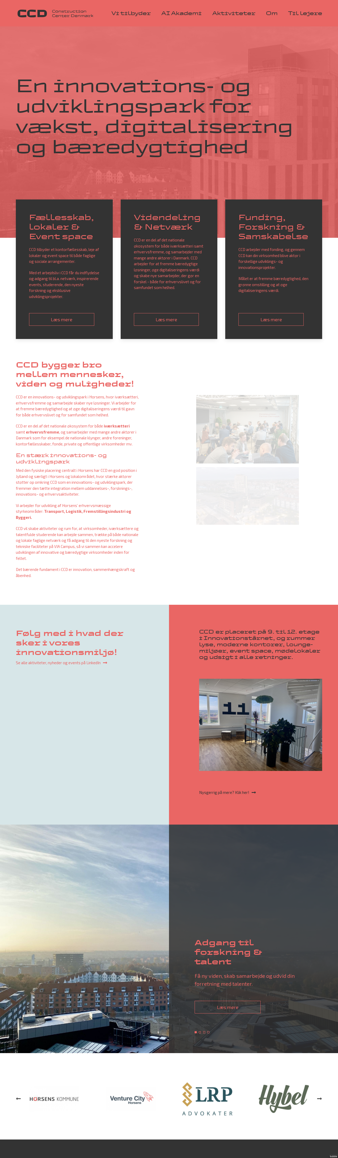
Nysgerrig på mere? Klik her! (224, 792)
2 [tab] (200, 1032)
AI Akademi (181, 13)
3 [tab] (204, 1032)
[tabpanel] (169, 939)
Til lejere (305, 13)
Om (272, 13)
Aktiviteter (233, 13)
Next (319, 1122)
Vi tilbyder (131, 13)
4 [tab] (208, 1032)
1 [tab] (196, 1032)
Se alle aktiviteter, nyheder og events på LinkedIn (58, 662)
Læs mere (227, 1007)
